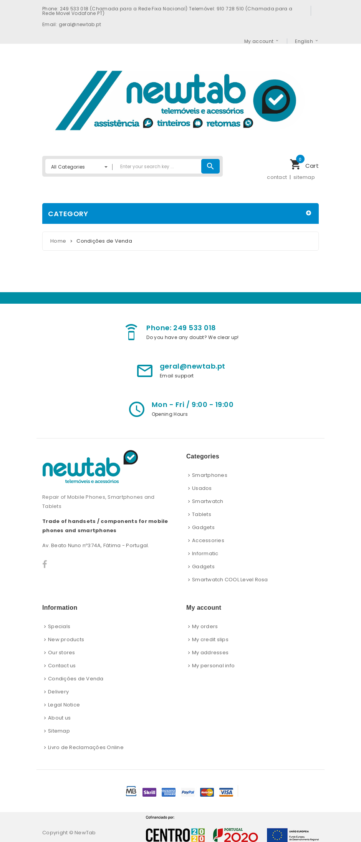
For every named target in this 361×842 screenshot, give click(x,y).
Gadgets (203, 527)
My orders (205, 626)
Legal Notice (64, 704)
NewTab (85, 832)
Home (58, 241)
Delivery (58, 691)
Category (68, 213)
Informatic (205, 553)
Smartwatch (208, 501)
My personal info (213, 665)
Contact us (62, 665)
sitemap (304, 177)
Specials (59, 626)
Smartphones (209, 475)
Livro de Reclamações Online (86, 747)
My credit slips (210, 639)
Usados (202, 488)
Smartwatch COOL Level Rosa (230, 579)
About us (59, 717)
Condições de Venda (76, 678)
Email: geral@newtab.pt (71, 24)
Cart (304, 163)
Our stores (61, 652)
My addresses (210, 652)
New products (66, 639)
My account (259, 41)
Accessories (208, 540)
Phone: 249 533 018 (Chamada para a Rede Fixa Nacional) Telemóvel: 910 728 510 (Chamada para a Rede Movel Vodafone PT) (167, 11)
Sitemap (59, 730)
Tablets (201, 514)
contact (277, 177)
